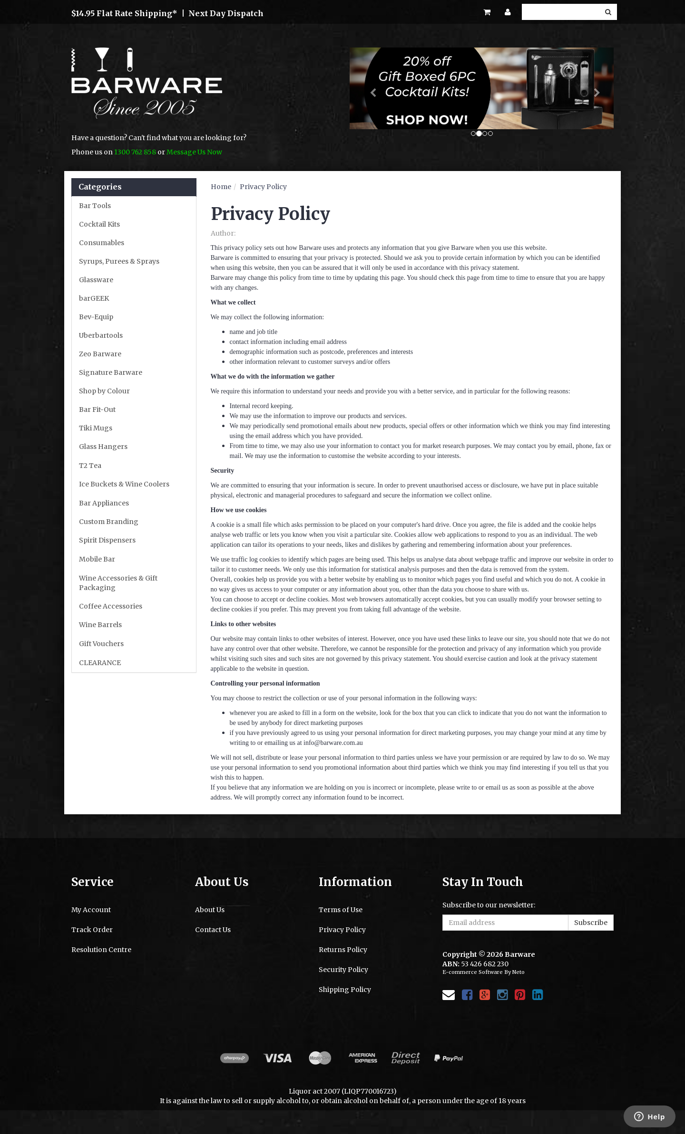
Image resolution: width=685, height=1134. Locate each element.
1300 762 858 (135, 152)
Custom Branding (108, 521)
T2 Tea (90, 465)
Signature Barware (110, 372)
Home (221, 186)
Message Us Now (194, 152)
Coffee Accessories (110, 606)
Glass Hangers (103, 446)
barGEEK (94, 298)
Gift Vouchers (101, 643)
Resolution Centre (101, 949)
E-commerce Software (472, 972)
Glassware (96, 280)
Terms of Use (340, 909)
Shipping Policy (345, 989)
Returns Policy (343, 949)
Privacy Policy (263, 186)
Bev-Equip (96, 317)
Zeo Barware (100, 354)
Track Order (92, 929)
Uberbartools (101, 335)
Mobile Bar (97, 559)
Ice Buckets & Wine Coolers (124, 484)
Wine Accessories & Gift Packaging (118, 583)
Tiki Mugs (95, 428)
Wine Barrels (100, 624)
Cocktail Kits (99, 224)
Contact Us (213, 929)
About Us (210, 909)
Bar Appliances (104, 503)
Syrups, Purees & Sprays (119, 261)
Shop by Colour (104, 391)
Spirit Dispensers (107, 540)
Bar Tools (95, 205)
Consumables (101, 242)
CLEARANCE (100, 662)
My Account (91, 909)
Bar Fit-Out (97, 409)
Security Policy (343, 969)
